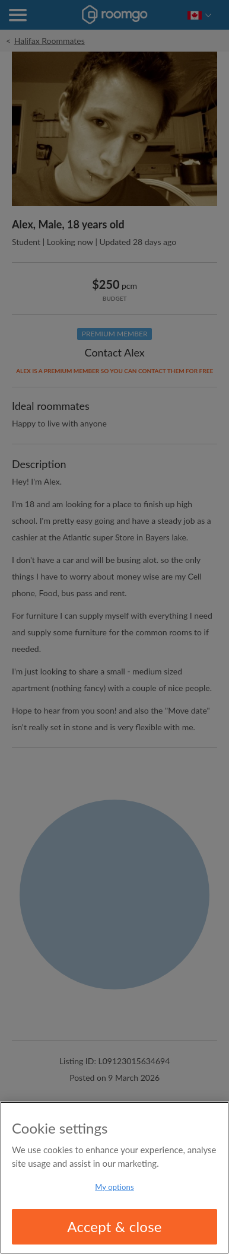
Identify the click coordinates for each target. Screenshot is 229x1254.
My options (114, 1187)
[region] (114, 1178)
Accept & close (114, 1226)
